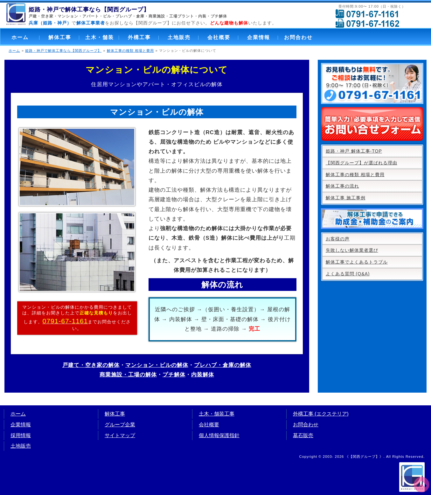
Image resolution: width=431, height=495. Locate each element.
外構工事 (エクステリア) (321, 413)
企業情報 (258, 37)
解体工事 (59, 37)
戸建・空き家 (41, 16)
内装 (202, 16)
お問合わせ (298, 37)
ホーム (20, 37)
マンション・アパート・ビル (84, 16)
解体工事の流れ (342, 186)
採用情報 (20, 435)
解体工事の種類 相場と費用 (130, 50)
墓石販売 (303, 435)
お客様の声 (338, 238)
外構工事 (139, 37)
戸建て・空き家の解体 (91, 365)
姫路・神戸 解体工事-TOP (354, 151)
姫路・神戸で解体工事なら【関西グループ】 (63, 50)
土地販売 (179, 37)
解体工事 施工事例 (345, 197)
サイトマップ (120, 435)
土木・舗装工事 (216, 413)
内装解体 (202, 375)
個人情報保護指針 (219, 435)
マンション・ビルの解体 (156, 365)
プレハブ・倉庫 (129, 16)
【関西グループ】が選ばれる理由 (361, 162)
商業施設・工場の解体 (128, 375)
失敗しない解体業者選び (352, 250)
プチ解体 (219, 16)
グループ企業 (120, 424)
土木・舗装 (99, 37)
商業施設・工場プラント (171, 16)
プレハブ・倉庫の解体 (222, 365)
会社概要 (218, 37)
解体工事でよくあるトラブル (357, 262)
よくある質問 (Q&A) (348, 273)
